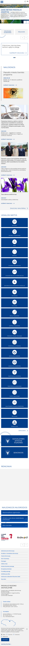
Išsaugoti (5, 639)
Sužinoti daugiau (17, 53)
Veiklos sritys (4, 563)
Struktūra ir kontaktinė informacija (9, 553)
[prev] (24, 22)
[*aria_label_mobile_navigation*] (2, 2)
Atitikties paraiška (5, 574)
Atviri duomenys (5, 558)
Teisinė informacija (5, 556)
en (27, 1)
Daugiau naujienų (18, 208)
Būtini (3, 634)
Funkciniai (9, 634)
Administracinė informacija (7, 551)
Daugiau (22, 430)
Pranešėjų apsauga (5, 571)
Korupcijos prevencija (6, 569)
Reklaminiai (4, 636)
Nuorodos (3, 579)
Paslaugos (3, 561)
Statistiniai (16, 634)
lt (25, 1)
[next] (27, 22)
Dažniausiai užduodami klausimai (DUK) (10, 576)
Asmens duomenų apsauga (7, 566)
